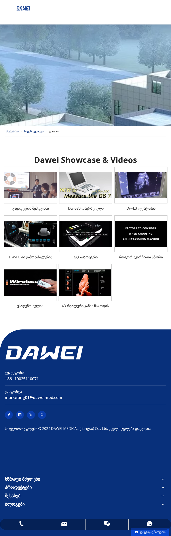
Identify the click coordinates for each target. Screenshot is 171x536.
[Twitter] (31, 415)
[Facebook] (9, 415)
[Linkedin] (20, 415)
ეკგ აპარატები (86, 257)
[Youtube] (42, 415)
